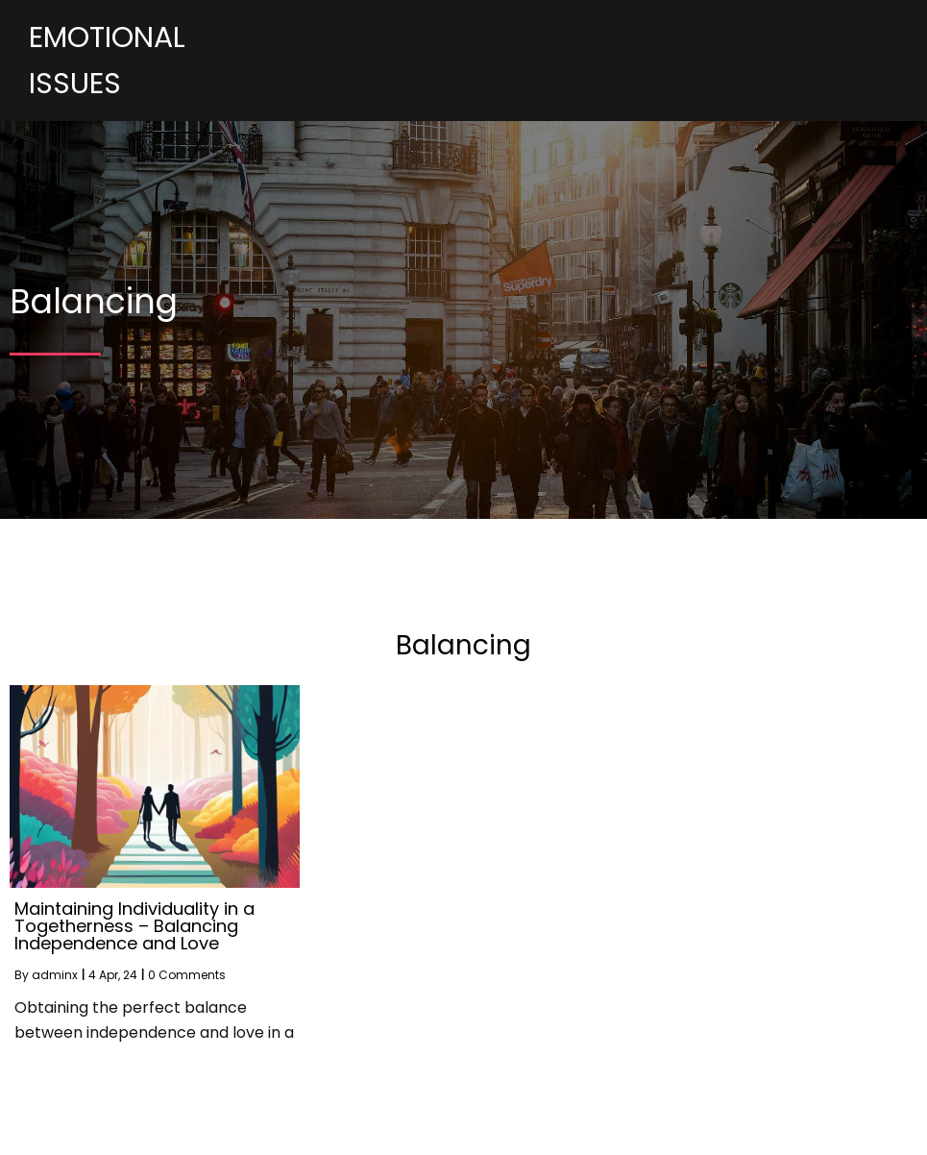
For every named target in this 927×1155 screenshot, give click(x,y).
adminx (55, 975)
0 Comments (187, 975)
